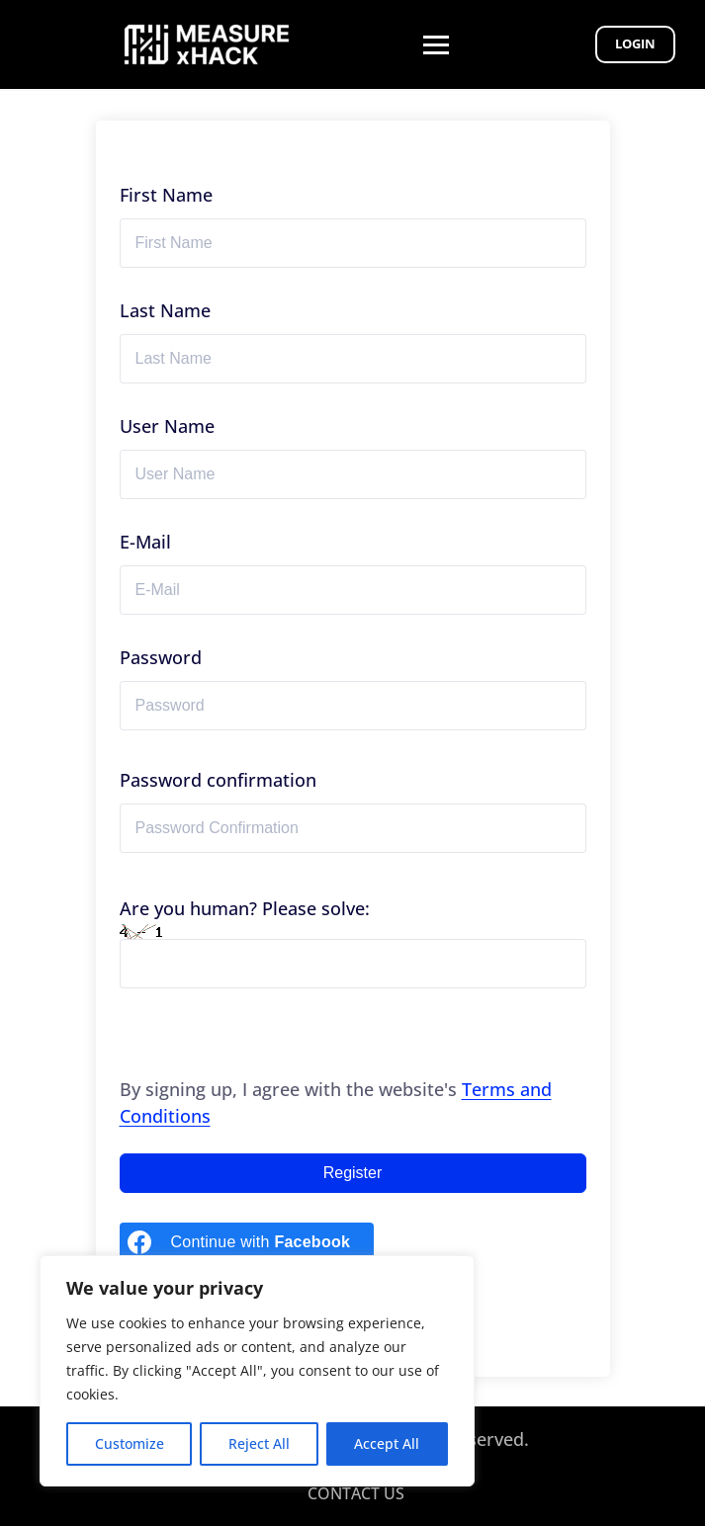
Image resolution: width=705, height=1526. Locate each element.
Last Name (165, 310)
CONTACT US (356, 1493)
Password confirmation (218, 780)
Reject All (259, 1443)
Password (161, 657)
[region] (257, 1370)
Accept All (386, 1443)
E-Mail (145, 541)
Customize (129, 1443)
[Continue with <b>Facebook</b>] (247, 1242)
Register (353, 1172)
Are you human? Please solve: (353, 942)
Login (635, 43)
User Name (167, 426)
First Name (166, 195)
